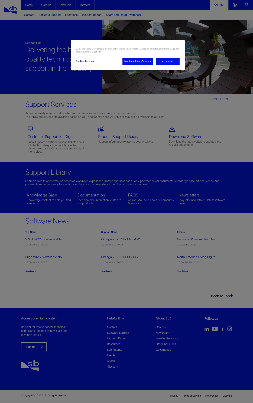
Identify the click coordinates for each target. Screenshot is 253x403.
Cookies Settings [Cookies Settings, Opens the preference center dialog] (85, 61)
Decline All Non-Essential (137, 61)
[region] (128, 55)
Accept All (167, 61)
